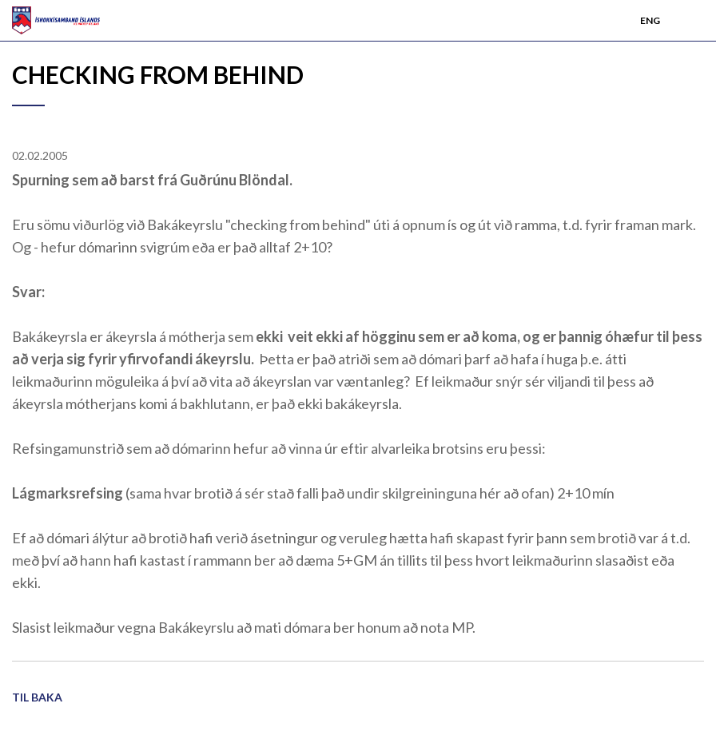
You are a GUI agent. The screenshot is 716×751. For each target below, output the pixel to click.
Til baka (37, 697)
